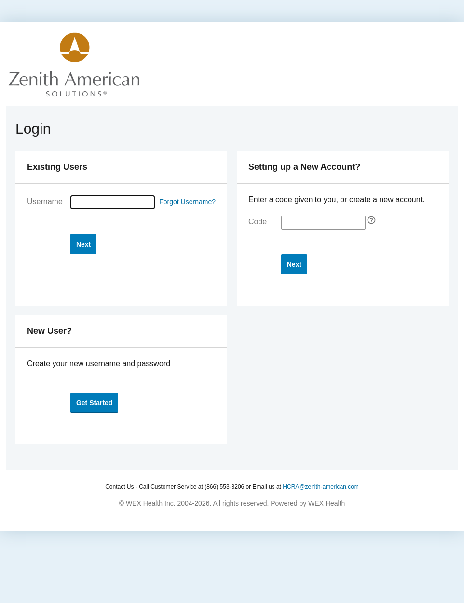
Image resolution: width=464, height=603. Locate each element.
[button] (83, 244)
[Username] (112, 202)
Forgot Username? (187, 202)
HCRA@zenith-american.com (321, 486)
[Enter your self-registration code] (323, 223)
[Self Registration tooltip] (371, 220)
